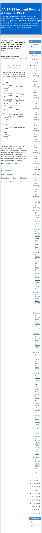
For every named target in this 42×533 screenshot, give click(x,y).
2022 (34, 56)
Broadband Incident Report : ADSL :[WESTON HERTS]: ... (36, 403)
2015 (34, 487)
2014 (34, 490)
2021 (34, 59)
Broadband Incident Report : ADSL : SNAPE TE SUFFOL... (36, 300)
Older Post (23, 178)
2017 (34, 480)
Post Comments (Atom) (17, 182)
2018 (34, 65)
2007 (34, 513)
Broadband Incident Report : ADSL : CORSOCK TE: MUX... (36, 424)
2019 (34, 62)
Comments (35, 526)
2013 (34, 493)
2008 (34, 510)
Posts (33, 522)
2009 (34, 506)
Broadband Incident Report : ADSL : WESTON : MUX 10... (36, 382)
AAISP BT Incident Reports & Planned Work (20, 11)
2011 (34, 500)
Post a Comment (6, 175)
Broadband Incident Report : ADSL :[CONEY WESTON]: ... (36, 261)
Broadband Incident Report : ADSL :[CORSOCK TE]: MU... (36, 466)
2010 (34, 503)
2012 (34, 497)
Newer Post (5, 178)
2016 (34, 483)
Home (14, 178)
